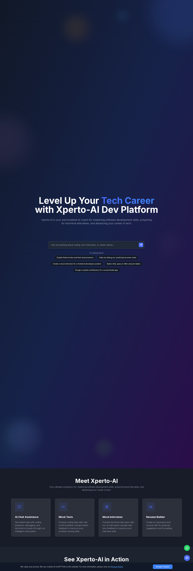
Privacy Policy (117, 567)
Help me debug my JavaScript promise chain (117, 257)
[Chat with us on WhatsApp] (187, 548)
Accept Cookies (163, 567)
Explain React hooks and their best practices (75, 257)
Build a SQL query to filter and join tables (123, 264)
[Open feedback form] (187, 558)
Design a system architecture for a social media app (96, 270)
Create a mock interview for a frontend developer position (77, 264)
